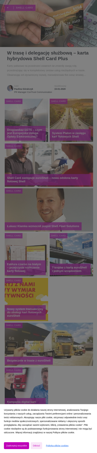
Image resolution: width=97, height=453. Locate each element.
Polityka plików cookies (57, 445)
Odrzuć (36, 445)
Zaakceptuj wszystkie (16, 445)
